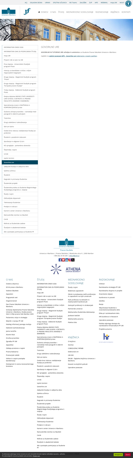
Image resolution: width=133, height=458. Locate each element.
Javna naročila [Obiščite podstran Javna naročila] (11, 331)
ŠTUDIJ (61, 12)
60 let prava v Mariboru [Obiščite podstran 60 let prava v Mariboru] (14, 287)
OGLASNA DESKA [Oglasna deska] (36, 3)
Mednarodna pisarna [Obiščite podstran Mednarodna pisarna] (75, 319)
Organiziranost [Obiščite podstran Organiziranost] (11, 301)
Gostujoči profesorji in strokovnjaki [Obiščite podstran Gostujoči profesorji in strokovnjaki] (80, 305)
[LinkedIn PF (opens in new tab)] (66, 261)
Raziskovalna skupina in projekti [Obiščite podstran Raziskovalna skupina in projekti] (110, 291)
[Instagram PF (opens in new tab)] (69, 261)
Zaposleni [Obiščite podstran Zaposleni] (9, 294)
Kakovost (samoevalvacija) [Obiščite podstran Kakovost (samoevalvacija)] (15, 328)
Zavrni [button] (128, 455)
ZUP (90, 3)
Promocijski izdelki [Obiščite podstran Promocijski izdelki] (12, 355)
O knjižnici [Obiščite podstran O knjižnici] (72, 341)
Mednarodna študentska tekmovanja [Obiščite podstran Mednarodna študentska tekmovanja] (81, 312)
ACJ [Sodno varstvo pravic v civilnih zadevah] (26, 3)
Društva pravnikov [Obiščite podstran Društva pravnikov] (12, 338)
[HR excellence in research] (106, 342)
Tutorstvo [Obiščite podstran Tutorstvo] (7, 118)
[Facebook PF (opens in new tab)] (60, 261)
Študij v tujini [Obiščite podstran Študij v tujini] (8, 194)
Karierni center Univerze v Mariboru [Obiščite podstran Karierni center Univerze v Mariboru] (17, 211)
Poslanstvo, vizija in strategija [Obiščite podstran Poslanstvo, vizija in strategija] (16, 317)
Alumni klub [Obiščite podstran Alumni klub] (10, 335)
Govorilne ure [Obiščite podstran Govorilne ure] (9, 162)
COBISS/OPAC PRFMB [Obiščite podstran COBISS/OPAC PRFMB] (75, 348)
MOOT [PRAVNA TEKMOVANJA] (122, 3)
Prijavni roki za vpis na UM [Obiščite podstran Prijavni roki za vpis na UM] (13, 60)
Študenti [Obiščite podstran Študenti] (7, 175)
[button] (128, 3)
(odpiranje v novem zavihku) (73, 56)
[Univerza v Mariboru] (9, 11)
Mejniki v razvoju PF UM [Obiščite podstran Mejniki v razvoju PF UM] (14, 321)
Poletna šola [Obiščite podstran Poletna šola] (72, 322)
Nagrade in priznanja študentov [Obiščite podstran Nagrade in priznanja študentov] (15, 179)
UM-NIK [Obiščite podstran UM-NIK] (71, 355)
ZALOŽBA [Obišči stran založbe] (83, 3)
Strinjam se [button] (118, 455)
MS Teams (73, 3)
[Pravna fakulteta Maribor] (27, 11)
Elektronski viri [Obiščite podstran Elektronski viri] (73, 352)
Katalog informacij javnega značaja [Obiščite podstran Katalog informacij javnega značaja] (18, 324)
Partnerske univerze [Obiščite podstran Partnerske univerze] (75, 309)
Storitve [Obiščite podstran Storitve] (71, 345)
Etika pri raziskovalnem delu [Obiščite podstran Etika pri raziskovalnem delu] (109, 313)
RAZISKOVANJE (102, 12)
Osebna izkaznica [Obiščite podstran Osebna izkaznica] (12, 284)
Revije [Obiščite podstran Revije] (101, 304)
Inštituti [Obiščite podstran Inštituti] (102, 284)
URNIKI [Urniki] (47, 3)
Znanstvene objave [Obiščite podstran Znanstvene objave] (106, 294)
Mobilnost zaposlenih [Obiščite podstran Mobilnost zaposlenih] (76, 291)
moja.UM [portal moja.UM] (113, 3)
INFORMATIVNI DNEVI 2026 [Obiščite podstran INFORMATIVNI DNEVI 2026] (13, 47)
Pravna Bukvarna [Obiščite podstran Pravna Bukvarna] (12, 352)
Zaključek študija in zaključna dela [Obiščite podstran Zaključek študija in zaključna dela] (16, 166)
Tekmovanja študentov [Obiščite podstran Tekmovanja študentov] (12, 202)
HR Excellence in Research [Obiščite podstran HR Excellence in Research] (108, 317)
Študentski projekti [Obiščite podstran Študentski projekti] (10, 183)
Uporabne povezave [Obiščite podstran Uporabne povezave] (106, 320)
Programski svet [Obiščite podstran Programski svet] (11, 297)
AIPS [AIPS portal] (96, 3)
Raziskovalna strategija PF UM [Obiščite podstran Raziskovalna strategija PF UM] (109, 287)
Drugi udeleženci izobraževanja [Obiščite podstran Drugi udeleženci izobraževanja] (15, 122)
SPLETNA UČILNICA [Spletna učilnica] (60, 3)
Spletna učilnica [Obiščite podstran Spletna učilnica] (9, 171)
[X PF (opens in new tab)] (72, 261)
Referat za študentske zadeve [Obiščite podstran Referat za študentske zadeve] (14, 223)
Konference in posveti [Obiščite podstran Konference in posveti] (107, 297)
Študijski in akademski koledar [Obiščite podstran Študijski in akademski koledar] (15, 228)
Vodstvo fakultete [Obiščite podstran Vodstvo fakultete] (12, 291)
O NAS (53, 12)
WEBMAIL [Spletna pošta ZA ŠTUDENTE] (104, 3)
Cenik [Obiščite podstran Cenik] (6, 219)
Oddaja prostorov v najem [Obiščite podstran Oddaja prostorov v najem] (15, 348)
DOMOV (43, 12)
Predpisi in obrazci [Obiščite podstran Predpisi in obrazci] (10, 207)
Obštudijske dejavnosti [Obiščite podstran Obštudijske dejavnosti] (12, 198)
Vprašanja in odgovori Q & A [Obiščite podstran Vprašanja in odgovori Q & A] (14, 141)
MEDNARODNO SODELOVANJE (79, 12)
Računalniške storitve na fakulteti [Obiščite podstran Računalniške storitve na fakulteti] (16, 215)
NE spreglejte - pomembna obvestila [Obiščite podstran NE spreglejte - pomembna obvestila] (17, 145)
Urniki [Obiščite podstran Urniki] (6, 154)
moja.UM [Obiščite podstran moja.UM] (7, 56)
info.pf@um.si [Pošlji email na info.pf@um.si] (74, 256)
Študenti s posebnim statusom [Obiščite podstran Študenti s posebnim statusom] (15, 137)
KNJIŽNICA (115, 12)
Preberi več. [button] (36, 456)
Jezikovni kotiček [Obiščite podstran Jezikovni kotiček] (74, 315)
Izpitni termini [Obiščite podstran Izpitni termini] (9, 158)
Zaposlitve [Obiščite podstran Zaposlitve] (9, 345)
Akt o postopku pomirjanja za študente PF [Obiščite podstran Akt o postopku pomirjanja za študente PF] (19, 232)
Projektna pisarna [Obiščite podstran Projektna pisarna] (105, 329)
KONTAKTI (126, 12)
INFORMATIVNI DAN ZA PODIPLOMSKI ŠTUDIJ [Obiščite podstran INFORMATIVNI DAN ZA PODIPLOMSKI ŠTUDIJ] (20, 51)
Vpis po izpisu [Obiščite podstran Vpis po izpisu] (9, 126)
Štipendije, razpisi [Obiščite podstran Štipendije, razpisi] (10, 150)
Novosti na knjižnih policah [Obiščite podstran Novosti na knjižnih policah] (78, 364)
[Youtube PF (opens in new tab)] (63, 261)
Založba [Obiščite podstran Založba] (102, 301)
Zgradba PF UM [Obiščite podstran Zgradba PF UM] (11, 341)
